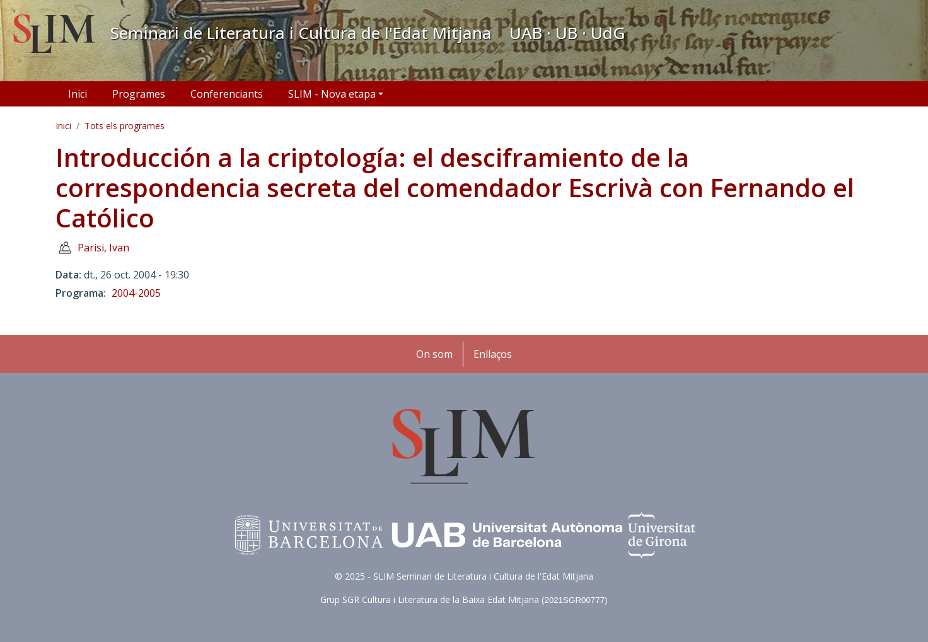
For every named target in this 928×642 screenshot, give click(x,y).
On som (434, 354)
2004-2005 (136, 293)
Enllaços (492, 354)
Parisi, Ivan (103, 248)
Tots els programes (124, 126)
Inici (77, 94)
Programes (138, 94)
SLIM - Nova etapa (332, 94)
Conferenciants (226, 94)
